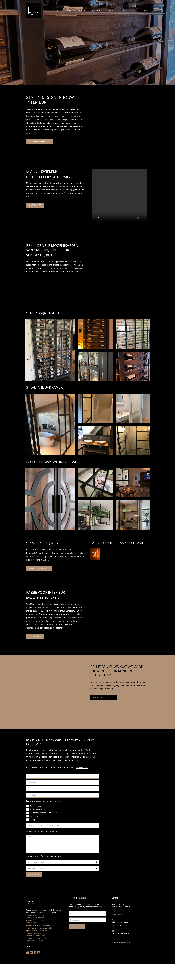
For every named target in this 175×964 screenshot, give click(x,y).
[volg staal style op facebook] (27, 952)
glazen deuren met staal (37, 930)
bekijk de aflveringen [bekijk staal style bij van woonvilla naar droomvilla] (39, 568)
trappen (110, 11)
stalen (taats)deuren (35, 915)
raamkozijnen (81, 11)
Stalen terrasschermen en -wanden (44, 813)
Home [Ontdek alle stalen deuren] (59, 11)
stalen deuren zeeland (36, 938)
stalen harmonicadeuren (37, 935)
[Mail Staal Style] (113, 931)
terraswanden (96, 11)
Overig (32, 819)
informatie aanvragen (39, 141)
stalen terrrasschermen (37, 920)
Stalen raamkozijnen (38, 809)
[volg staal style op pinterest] (35, 952)
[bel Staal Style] (113, 912)
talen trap (32, 923)
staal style (133, 11)
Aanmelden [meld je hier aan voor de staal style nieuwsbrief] (77, 926)
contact (145, 11)
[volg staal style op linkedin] (38, 952)
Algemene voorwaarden (121, 942)
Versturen (34, 874)
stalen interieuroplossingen (38, 925)
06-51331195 (82, 767)
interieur (121, 11)
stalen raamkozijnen (35, 918)
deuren (68, 11)
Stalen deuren (35, 806)
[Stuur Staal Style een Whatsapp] (113, 920)
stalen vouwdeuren (35, 933)
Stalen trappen (36, 816)
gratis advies (35, 205)
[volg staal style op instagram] (31, 952)
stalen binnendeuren (36, 941)
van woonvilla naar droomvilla (39, 928)
